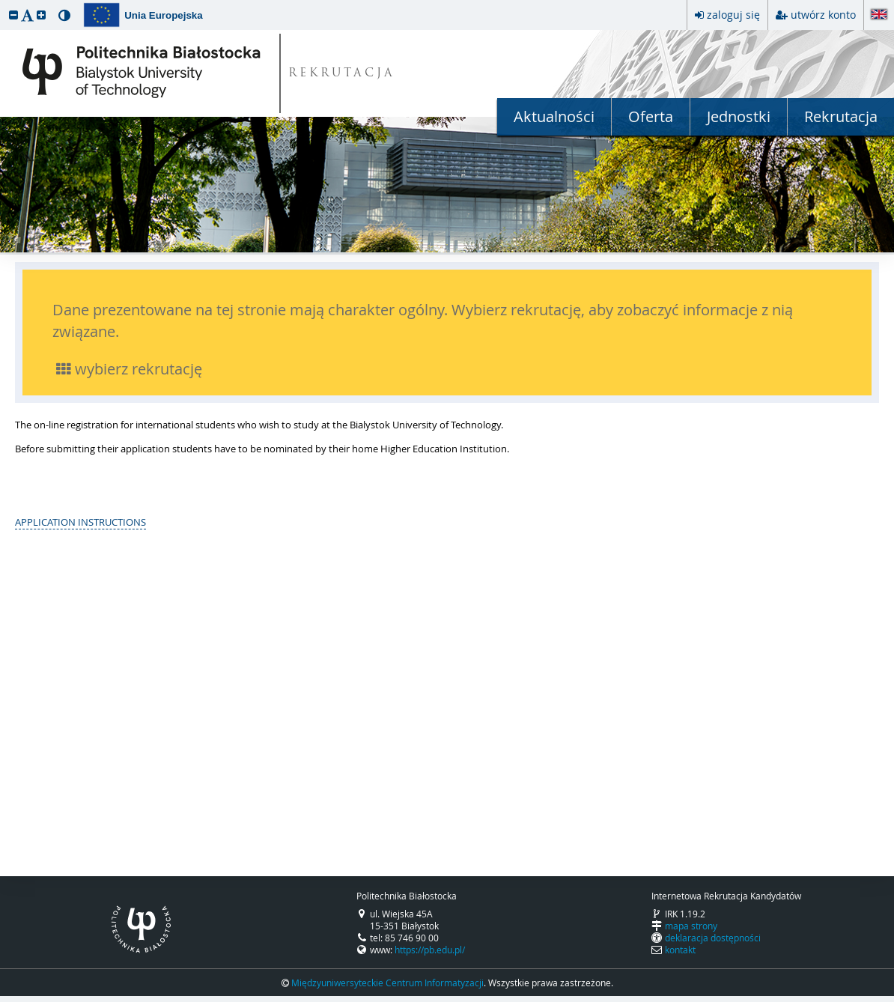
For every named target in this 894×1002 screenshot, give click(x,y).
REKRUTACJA (341, 73)
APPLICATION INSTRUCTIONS (80, 522)
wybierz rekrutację (129, 369)
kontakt (680, 950)
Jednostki (738, 116)
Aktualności (554, 116)
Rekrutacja (841, 116)
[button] (13, 14)
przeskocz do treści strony (3, 3)
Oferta (650, 116)
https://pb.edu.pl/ (430, 950)
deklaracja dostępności (713, 938)
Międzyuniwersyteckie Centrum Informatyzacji (387, 983)
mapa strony (691, 926)
